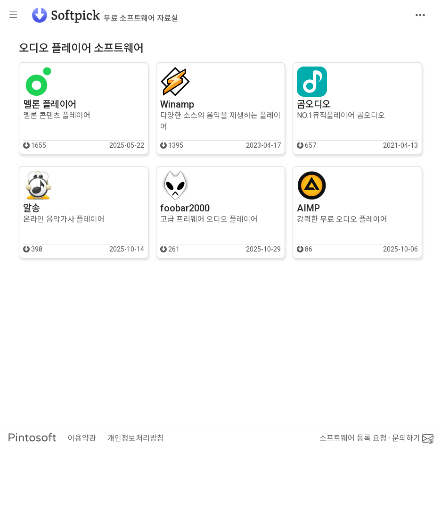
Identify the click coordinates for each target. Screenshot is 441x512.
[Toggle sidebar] (13, 15)
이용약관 (82, 438)
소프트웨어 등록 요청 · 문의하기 (376, 438)
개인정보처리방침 (135, 438)
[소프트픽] (102, 15)
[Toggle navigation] (420, 15)
